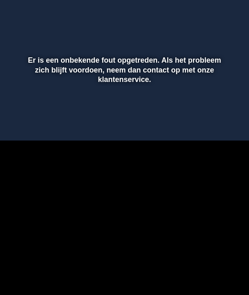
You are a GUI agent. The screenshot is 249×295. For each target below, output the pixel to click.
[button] (17, 122)
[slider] (123, 105)
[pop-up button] (214, 122)
